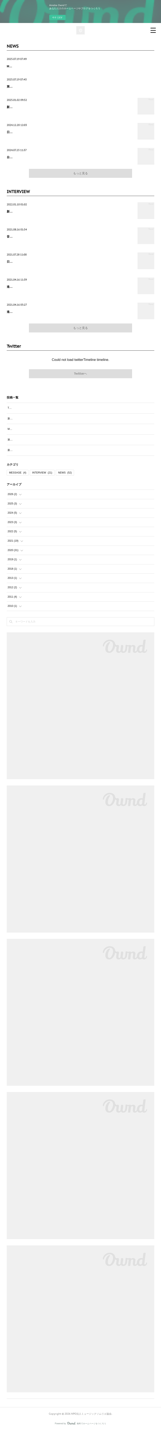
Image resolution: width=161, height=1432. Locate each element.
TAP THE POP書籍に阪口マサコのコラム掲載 (33, 409)
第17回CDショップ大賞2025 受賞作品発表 (35, 86)
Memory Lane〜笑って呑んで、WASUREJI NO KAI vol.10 (46, 66)
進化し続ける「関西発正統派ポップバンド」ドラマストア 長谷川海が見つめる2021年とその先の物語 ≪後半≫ (69, 289)
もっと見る (80, 173)
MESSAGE (17, 473)
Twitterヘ (80, 375)
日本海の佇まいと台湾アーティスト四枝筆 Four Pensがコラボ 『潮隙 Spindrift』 (61, 261)
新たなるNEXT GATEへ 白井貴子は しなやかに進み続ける (46, 211)
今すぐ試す (57, 17)
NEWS (65, 473)
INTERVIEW (42, 473)
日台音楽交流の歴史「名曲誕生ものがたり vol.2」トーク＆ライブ (50, 132)
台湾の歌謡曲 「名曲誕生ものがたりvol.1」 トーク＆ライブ (46, 157)
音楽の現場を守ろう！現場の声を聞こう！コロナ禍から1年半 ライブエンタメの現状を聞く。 (68, 236)
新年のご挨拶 (15, 107)
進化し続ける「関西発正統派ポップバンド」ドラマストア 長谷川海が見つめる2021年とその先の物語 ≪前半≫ (69, 315)
